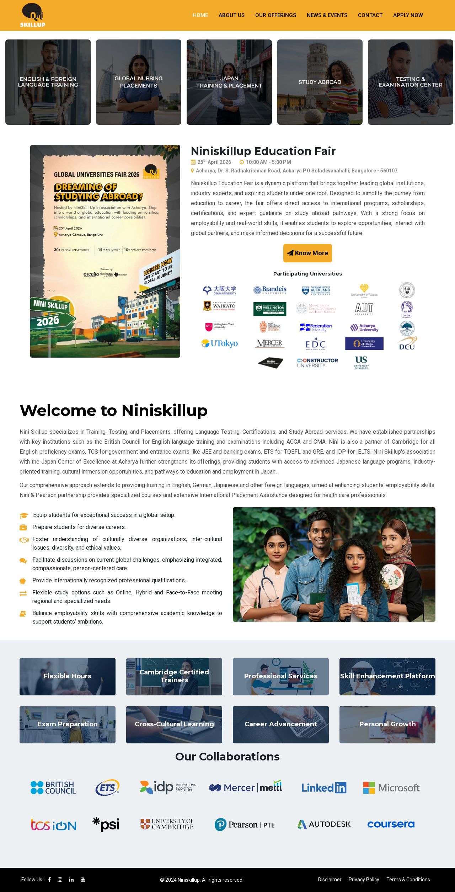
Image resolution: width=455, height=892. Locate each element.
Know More (307, 253)
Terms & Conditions (408, 879)
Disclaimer (330, 879)
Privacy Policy (364, 879)
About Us (232, 15)
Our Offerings (275, 15)
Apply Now (408, 15)
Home (200, 15)
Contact (370, 15)
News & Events (327, 15)
